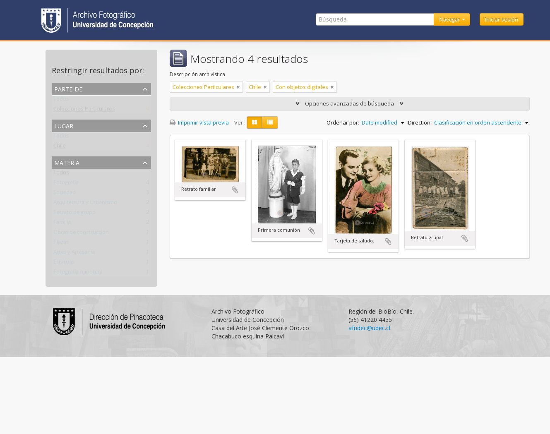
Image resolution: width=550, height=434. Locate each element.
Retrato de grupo (74, 214)
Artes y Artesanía (74, 253)
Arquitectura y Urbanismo (85, 204)
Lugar (63, 125)
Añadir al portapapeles (235, 190)
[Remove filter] (238, 87)
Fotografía (66, 184)
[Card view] (254, 122)
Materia (66, 162)
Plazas (61, 243)
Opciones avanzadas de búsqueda (349, 103)
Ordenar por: (343, 122)
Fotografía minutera (78, 273)
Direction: (420, 122)
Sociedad (64, 194)
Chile (59, 147)
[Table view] (270, 122)
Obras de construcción (81, 233)
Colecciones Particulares (84, 110)
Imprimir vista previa (199, 122)
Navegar (450, 19)
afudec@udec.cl (369, 328)
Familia (62, 224)
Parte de (68, 88)
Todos (61, 100)
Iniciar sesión (501, 19)
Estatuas (63, 263)
